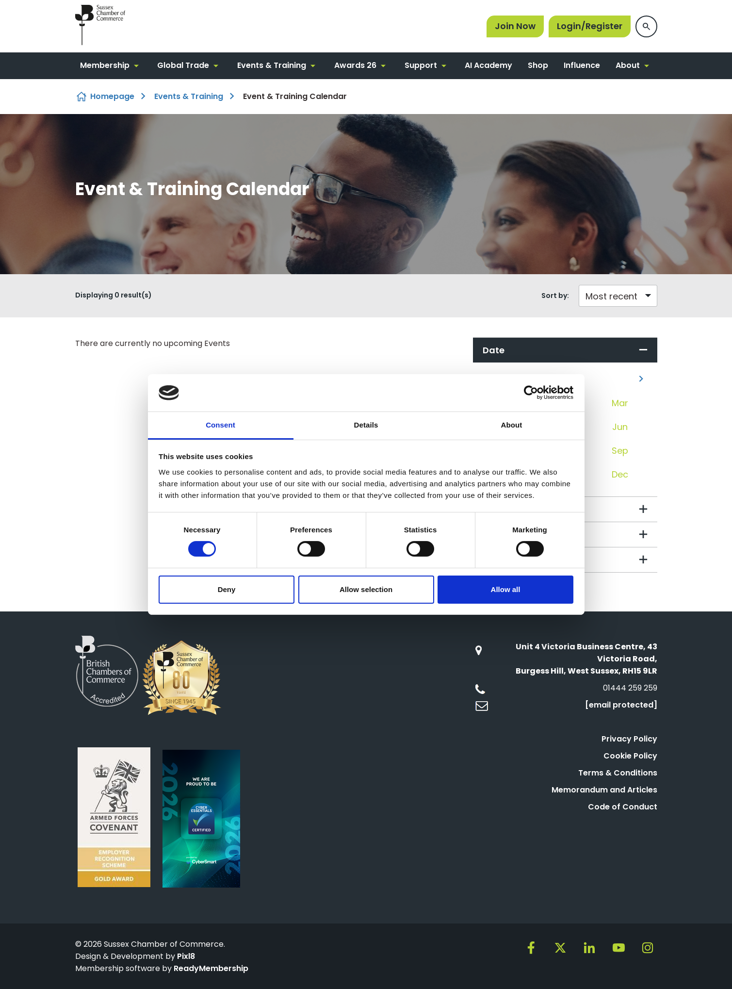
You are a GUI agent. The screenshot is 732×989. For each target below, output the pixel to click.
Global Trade (183, 65)
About (628, 65)
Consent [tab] (220, 425)
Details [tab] (366, 425)
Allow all (506, 589)
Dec (620, 474)
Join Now (515, 26)
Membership (105, 65)
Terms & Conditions (617, 772)
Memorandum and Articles (604, 789)
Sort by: (555, 295)
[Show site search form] (646, 26)
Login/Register (589, 26)
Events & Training (271, 65)
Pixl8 (186, 956)
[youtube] (618, 947)
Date (493, 350)
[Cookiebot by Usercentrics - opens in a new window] (530, 392)
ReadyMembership (211, 968)
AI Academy (488, 65)
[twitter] (560, 947)
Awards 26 (355, 65)
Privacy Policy (629, 738)
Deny (227, 589)
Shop (538, 65)
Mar (620, 403)
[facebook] (531, 947)
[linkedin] (589, 947)
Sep (620, 451)
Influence (582, 65)
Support (421, 65)
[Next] (641, 378)
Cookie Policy (630, 755)
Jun (620, 427)
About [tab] (511, 425)
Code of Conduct (622, 806)
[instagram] (647, 947)
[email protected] (621, 704)
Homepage (112, 96)
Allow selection (366, 589)
